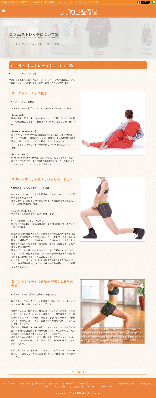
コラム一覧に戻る (78, 372)
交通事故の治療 (126, 383)
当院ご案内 (25, 383)
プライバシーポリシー (54, 386)
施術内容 (70, 383)
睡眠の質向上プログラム (91, 383)
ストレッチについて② (48, 44)
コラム (31, 44)
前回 (26, 80)
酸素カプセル (55, 383)
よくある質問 (76, 386)
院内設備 (39, 383)
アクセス (92, 386)
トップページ (17, 44)
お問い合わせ (145, 383)
